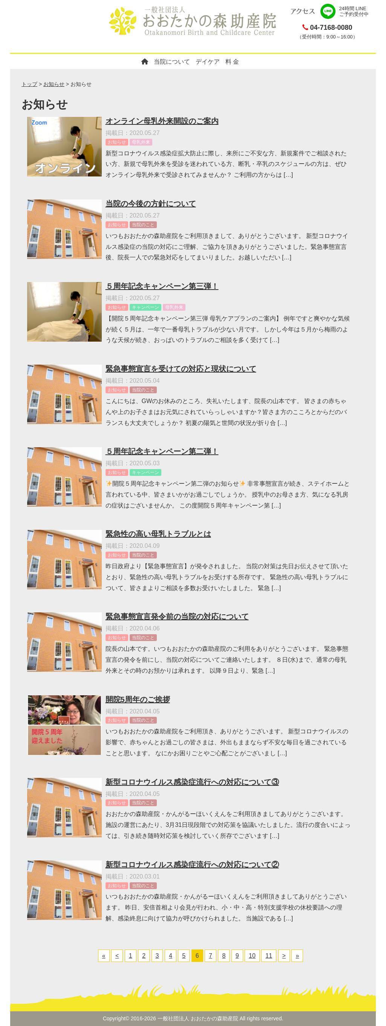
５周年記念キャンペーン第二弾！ (162, 451)
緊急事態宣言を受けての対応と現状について (181, 369)
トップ (29, 84)
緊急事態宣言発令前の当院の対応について (177, 616)
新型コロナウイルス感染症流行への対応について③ (192, 782)
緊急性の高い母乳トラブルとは (158, 534)
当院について (172, 61)
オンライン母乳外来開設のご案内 (162, 121)
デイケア (208, 61)
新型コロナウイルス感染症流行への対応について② (192, 864)
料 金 (232, 61)
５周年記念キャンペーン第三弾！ (162, 286)
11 (268, 955)
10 (252, 955)
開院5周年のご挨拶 (138, 699)
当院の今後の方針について (151, 203)
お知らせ (53, 84)
